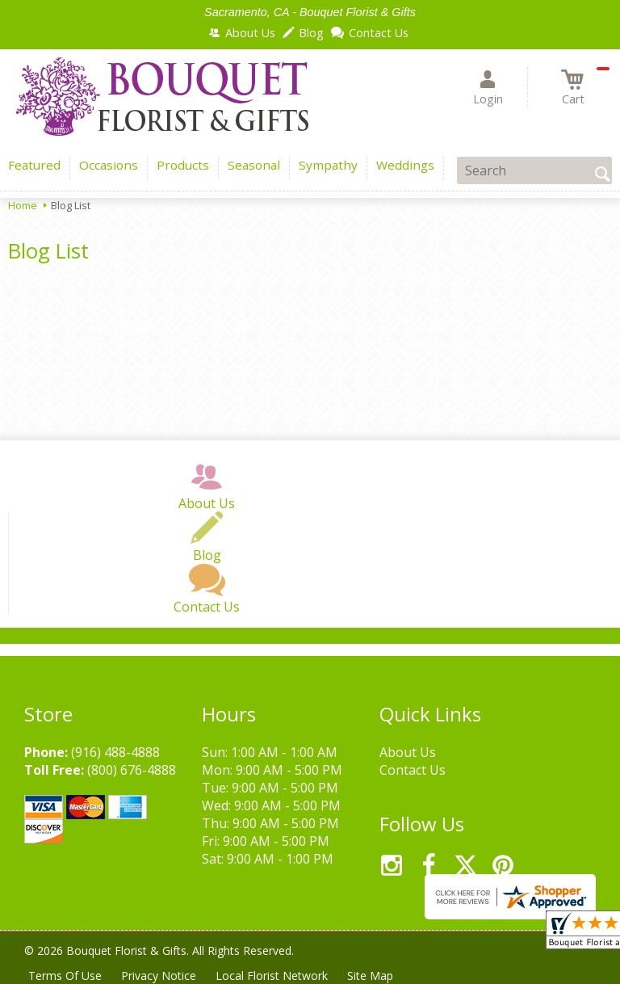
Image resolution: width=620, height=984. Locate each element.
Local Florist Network (272, 975)
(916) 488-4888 (115, 752)
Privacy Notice (158, 975)
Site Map (370, 975)
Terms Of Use (65, 975)
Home (22, 205)
